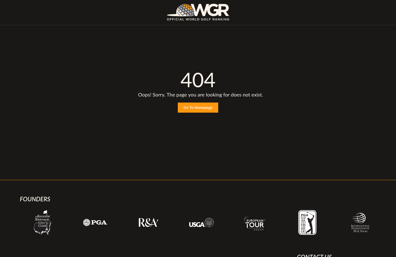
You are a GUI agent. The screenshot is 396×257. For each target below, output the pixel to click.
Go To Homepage (198, 108)
